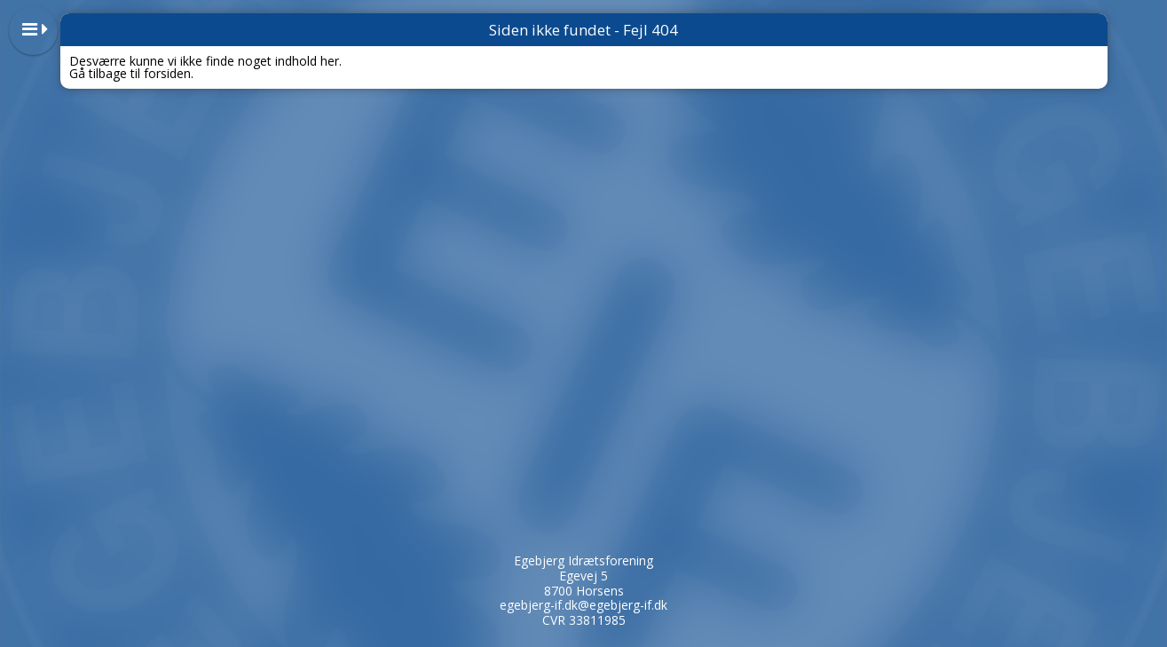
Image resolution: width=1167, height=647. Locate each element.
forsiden (167, 73)
